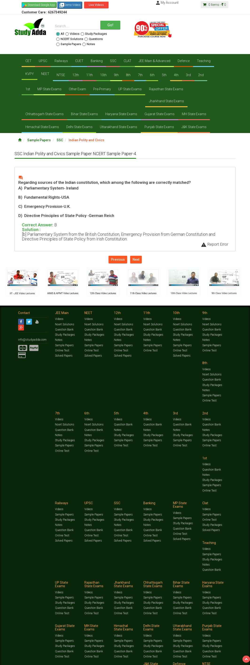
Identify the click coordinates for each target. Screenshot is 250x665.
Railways (61, 61)
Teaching (204, 61)
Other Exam (77, 89)
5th (164, 75)
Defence (184, 61)
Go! (110, 25)
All (60, 34)
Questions (93, 39)
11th (89, 75)
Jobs (36, 627)
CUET (79, 61)
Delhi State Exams (79, 127)
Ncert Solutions (64, 325)
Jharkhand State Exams (166, 101)
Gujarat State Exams (160, 114)
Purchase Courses (135, 627)
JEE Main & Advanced (154, 61)
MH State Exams (194, 114)
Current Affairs (221, 619)
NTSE (61, 75)
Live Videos (96, 5)
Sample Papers (68, 44)
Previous (118, 259)
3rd (188, 75)
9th (116, 75)
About (44, 627)
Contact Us (25, 627)
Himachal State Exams (42, 127)
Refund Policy (186, 627)
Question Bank (64, 330)
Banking (97, 61)
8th (128, 75)
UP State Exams (130, 89)
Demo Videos (70, 5)
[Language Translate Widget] (23, 635)
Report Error (214, 244)
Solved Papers (63, 356)
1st (27, 89)
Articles (22, 622)
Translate (29, 640)
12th (75, 75)
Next (136, 259)
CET (28, 61)
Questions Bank (174, 619)
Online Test (62, 351)
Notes (88, 44)
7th (140, 75)
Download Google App (41, 5)
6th (152, 75)
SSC (113, 61)
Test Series (118, 619)
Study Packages (94, 34)
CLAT (127, 61)
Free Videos (55, 622)
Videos (72, 34)
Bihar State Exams (84, 114)
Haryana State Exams (121, 114)
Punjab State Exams (159, 127)
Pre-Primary (102, 89)
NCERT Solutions (69, 39)
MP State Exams (49, 89)
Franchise (153, 627)
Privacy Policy (169, 627)
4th (176, 75)
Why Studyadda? (84, 627)
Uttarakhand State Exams (118, 127)
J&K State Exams (194, 127)
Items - (214, 5)
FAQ (98, 627)
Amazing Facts (38, 622)
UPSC (43, 61)
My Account (167, 2)
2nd (201, 75)
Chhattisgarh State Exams (44, 114)
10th (103, 75)
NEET (45, 74)
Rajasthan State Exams (166, 89)
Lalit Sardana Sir (112, 627)
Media (54, 627)
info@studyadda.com (31, 340)
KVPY (29, 74)
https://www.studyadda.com (63, 619)
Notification (66, 627)
